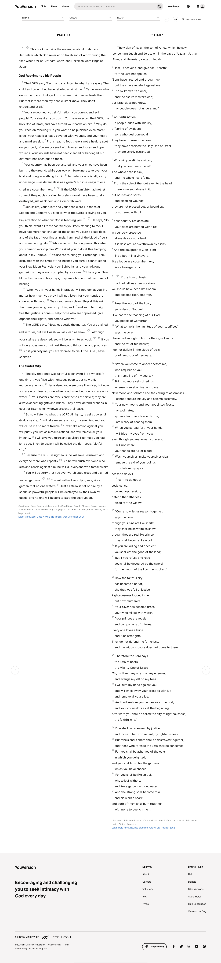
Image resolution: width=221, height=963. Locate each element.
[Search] (115, 6)
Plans (54, 6)
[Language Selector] (188, 6)
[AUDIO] (166, 19)
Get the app (174, 6)
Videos (65, 6)
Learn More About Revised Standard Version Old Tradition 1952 (143, 827)
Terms (66, 944)
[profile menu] (200, 6)
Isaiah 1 (43, 18)
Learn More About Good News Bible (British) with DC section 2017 (51, 516)
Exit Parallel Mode (191, 19)
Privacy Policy (54, 944)
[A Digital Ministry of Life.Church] (110, 935)
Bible (43, 6)
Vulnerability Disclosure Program (31, 948)
